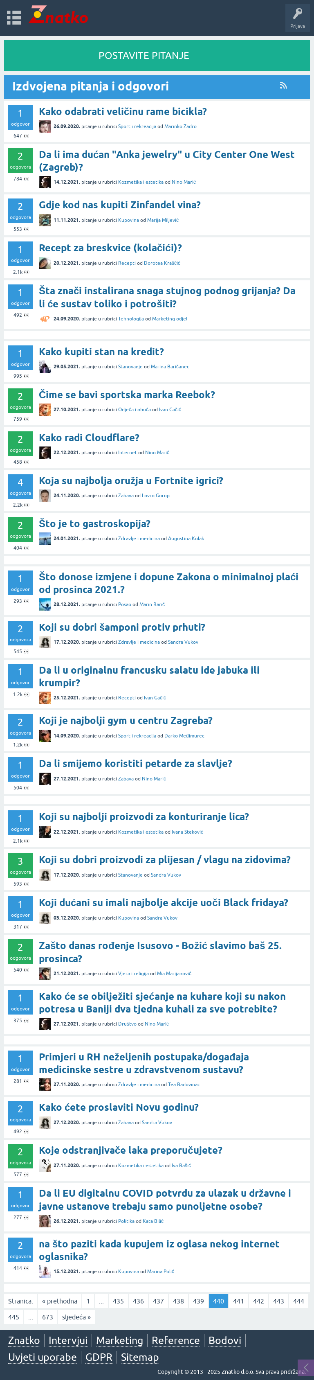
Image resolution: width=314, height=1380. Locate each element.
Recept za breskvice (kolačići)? (110, 248)
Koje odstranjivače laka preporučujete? (130, 1150)
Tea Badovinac (184, 1084)
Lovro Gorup (156, 495)
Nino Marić (184, 182)
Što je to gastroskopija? (94, 524)
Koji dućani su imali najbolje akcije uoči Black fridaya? (163, 903)
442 (258, 1301)
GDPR (98, 1357)
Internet (127, 452)
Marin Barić (152, 604)
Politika (126, 1221)
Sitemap (140, 1357)
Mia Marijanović (174, 973)
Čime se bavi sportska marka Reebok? (127, 395)
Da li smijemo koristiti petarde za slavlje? (135, 763)
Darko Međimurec (184, 736)
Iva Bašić (181, 1165)
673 (47, 1317)
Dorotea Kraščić (162, 263)
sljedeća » (76, 1317)
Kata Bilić (153, 1221)
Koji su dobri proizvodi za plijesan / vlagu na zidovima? (165, 860)
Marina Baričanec (170, 367)
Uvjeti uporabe (42, 1357)
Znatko (24, 1340)
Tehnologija (131, 319)
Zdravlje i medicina (139, 538)
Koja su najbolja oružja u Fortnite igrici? (131, 481)
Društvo (127, 1024)
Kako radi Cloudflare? (89, 438)
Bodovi (225, 1340)
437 (158, 1301)
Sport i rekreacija (137, 126)
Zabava (126, 495)
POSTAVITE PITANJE (144, 55)
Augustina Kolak (186, 538)
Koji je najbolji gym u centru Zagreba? (126, 720)
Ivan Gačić (170, 410)
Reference (176, 1340)
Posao (124, 604)
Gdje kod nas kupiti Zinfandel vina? (120, 205)
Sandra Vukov (183, 642)
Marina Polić (160, 1271)
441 (238, 1301)
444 (298, 1301)
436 (138, 1301)
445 (13, 1317)
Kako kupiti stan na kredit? (101, 352)
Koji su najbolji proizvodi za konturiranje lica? (144, 817)
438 (178, 1301)
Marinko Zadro (180, 126)
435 (118, 1301)
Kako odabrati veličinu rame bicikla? (123, 111)
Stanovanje (130, 367)
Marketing (119, 1340)
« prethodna (59, 1301)
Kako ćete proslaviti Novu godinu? (119, 1107)
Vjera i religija (133, 973)
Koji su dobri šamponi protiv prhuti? (122, 627)
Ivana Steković (187, 832)
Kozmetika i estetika (141, 182)
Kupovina (128, 220)
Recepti (127, 263)
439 (198, 1301)
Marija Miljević (163, 220)
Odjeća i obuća (134, 410)
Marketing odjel (169, 319)
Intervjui (68, 1340)
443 (278, 1301)
